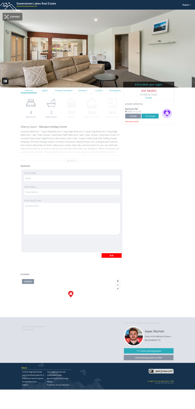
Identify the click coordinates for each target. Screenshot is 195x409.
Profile (133, 116)
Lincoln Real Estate (29, 381)
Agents (45, 90)
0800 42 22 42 (134, 111)
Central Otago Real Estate (32, 372)
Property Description (64, 90)
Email (152, 116)
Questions (82, 90)
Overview (29, 90)
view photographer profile (148, 357)
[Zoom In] (118, 281)
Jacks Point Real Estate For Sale (34, 375)
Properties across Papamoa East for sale (63, 385)
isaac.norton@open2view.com (159, 336)
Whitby (49, 381)
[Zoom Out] (118, 285)
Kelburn (25, 385)
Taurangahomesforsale (56, 372)
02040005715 (153, 340)
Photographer (115, 90)
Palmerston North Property (32, 378)
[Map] (71, 297)
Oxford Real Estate (54, 375)
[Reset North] (118, 289)
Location (99, 90)
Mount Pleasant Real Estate (57, 378)
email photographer (150, 350)
